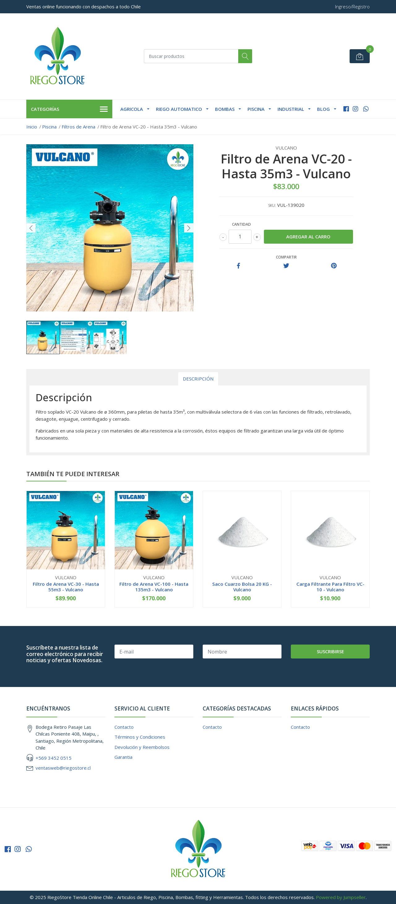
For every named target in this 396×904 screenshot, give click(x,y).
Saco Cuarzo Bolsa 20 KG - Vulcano (242, 587)
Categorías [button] (69, 109)
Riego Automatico (179, 109)
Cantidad (241, 224)
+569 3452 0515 (53, 758)
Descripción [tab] (198, 379)
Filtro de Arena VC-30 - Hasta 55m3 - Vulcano (66, 587)
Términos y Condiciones (139, 737)
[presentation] (31, 228)
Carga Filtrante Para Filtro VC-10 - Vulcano (330, 587)
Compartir (286, 257)
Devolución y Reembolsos (142, 747)
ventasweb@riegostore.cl (63, 768)
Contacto (124, 727)
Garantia (123, 757)
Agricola (131, 109)
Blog (323, 109)
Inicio (31, 127)
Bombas (225, 109)
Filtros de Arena (78, 127)
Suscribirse (330, 651)
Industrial (291, 109)
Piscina (256, 109)
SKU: (272, 205)
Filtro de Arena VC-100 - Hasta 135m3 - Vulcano (153, 587)
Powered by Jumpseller (341, 897)
